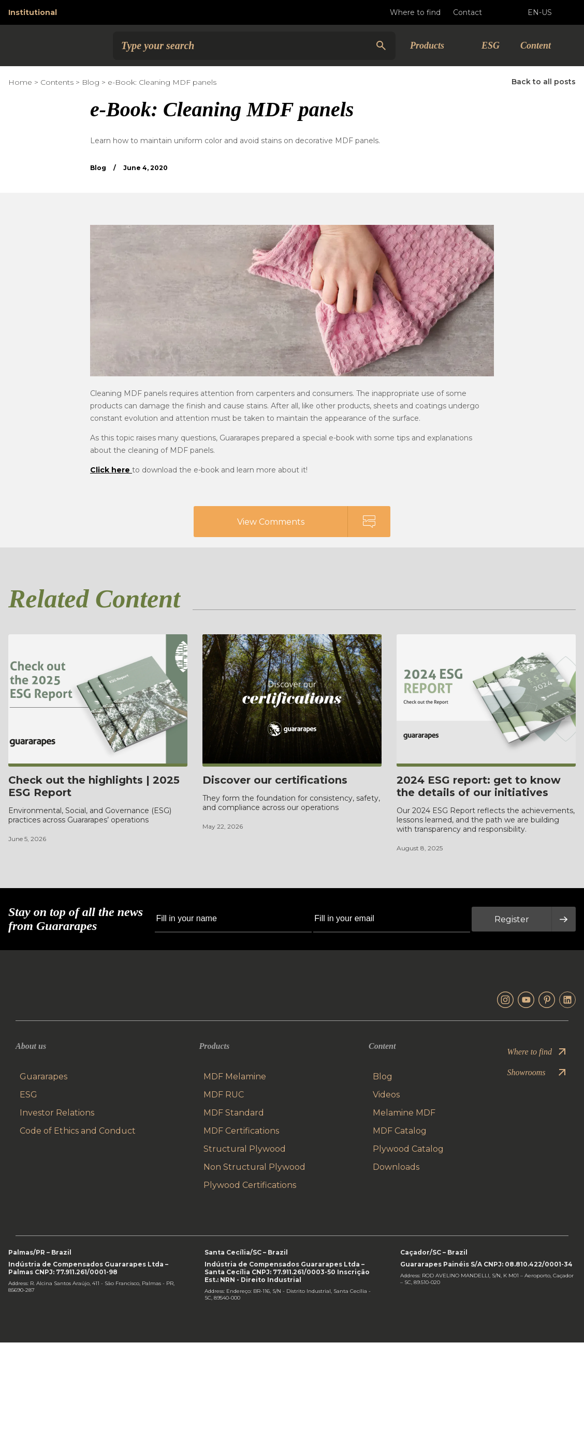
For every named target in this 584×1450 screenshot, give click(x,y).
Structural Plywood (244, 1150)
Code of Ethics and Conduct (78, 1132)
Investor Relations (57, 1114)
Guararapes (43, 1077)
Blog (90, 82)
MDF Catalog (400, 1132)
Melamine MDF (404, 1114)
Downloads (396, 1168)
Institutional (32, 12)
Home (20, 82)
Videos (386, 1096)
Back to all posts (544, 81)
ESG (490, 45)
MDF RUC (223, 1096)
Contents (57, 82)
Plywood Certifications (249, 1186)
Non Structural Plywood (254, 1168)
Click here (111, 470)
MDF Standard (233, 1114)
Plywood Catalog (408, 1150)
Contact (476, 12)
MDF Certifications (241, 1132)
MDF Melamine (234, 1077)
